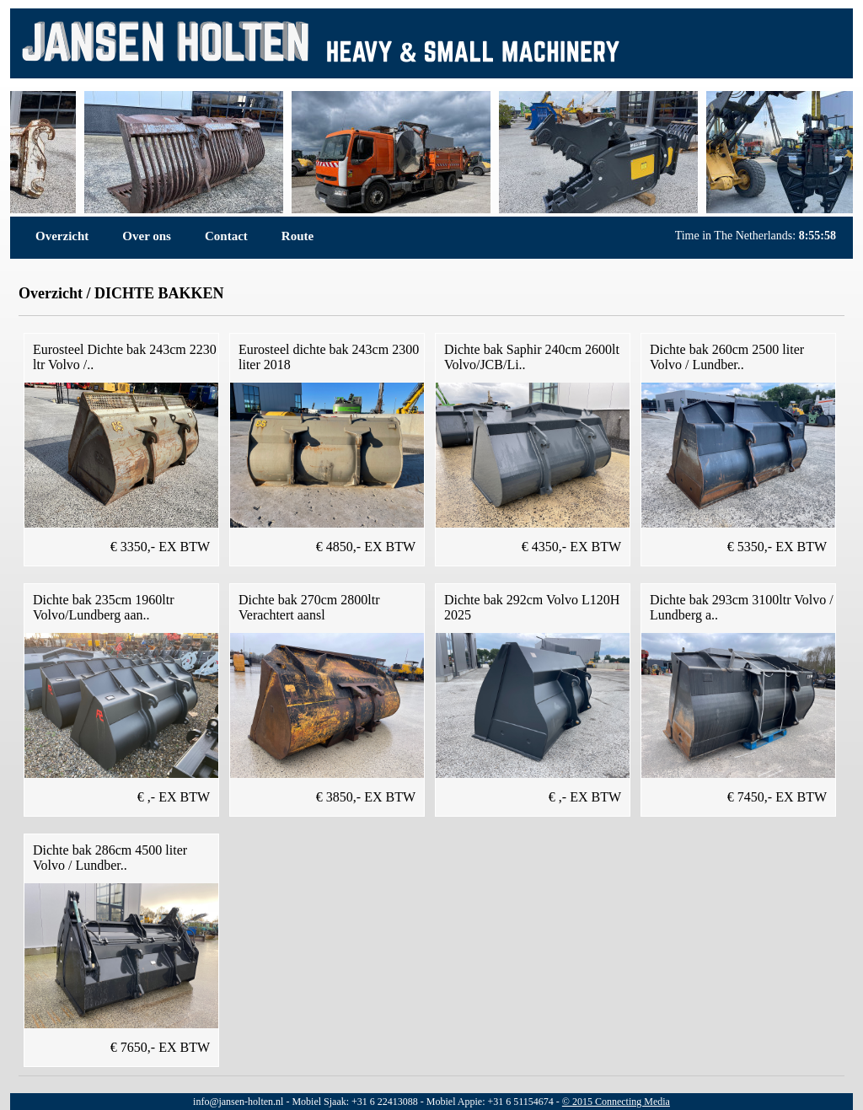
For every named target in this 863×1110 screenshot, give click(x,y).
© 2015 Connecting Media (616, 1101)
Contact (226, 236)
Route (297, 236)
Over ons (146, 236)
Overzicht (61, 236)
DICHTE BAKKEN (159, 293)
